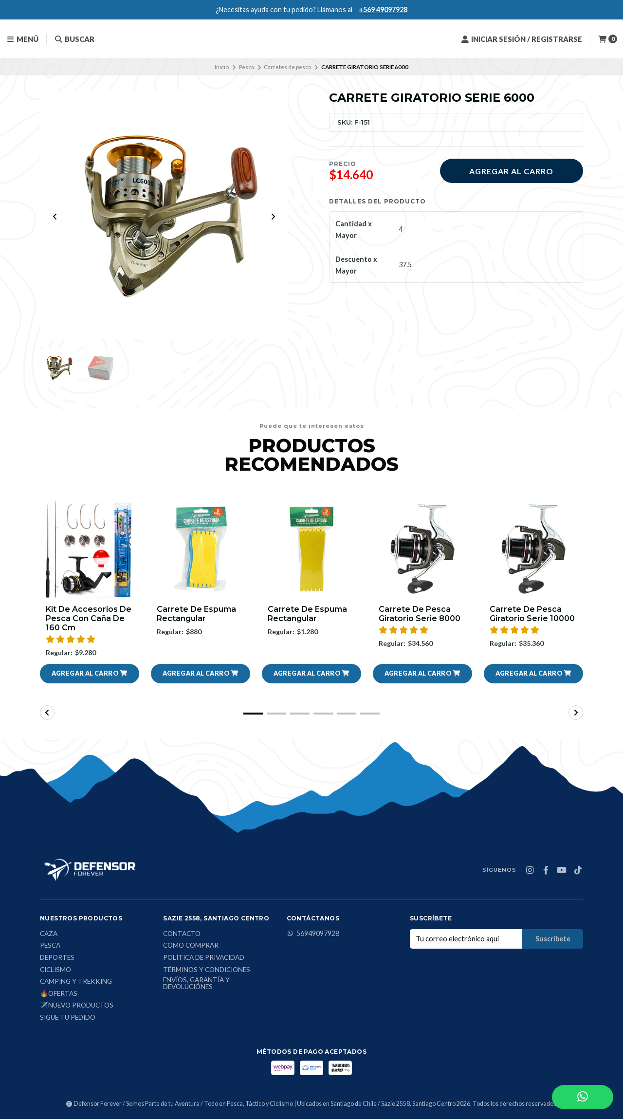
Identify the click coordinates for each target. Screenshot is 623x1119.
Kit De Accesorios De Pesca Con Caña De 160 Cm (88, 618)
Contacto (182, 934)
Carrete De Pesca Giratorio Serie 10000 (532, 614)
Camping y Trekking (76, 981)
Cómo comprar (191, 946)
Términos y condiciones (206, 970)
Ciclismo (55, 970)
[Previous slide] (55, 216)
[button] (89, 673)
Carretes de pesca (287, 67)
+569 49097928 (383, 9)
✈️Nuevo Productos (76, 1006)
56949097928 (313, 933)
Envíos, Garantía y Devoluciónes (196, 983)
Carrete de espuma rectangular (196, 614)
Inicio (222, 67)
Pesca (246, 67)
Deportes (57, 957)
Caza (48, 934)
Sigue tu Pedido (67, 1017)
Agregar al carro (511, 171)
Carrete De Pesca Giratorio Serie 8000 (419, 614)
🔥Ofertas (58, 994)
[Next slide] (273, 216)
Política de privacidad (203, 957)
